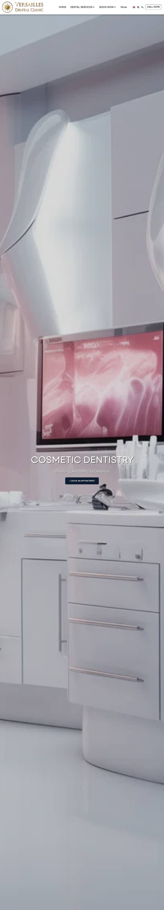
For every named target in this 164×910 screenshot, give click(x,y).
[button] (83, 7)
